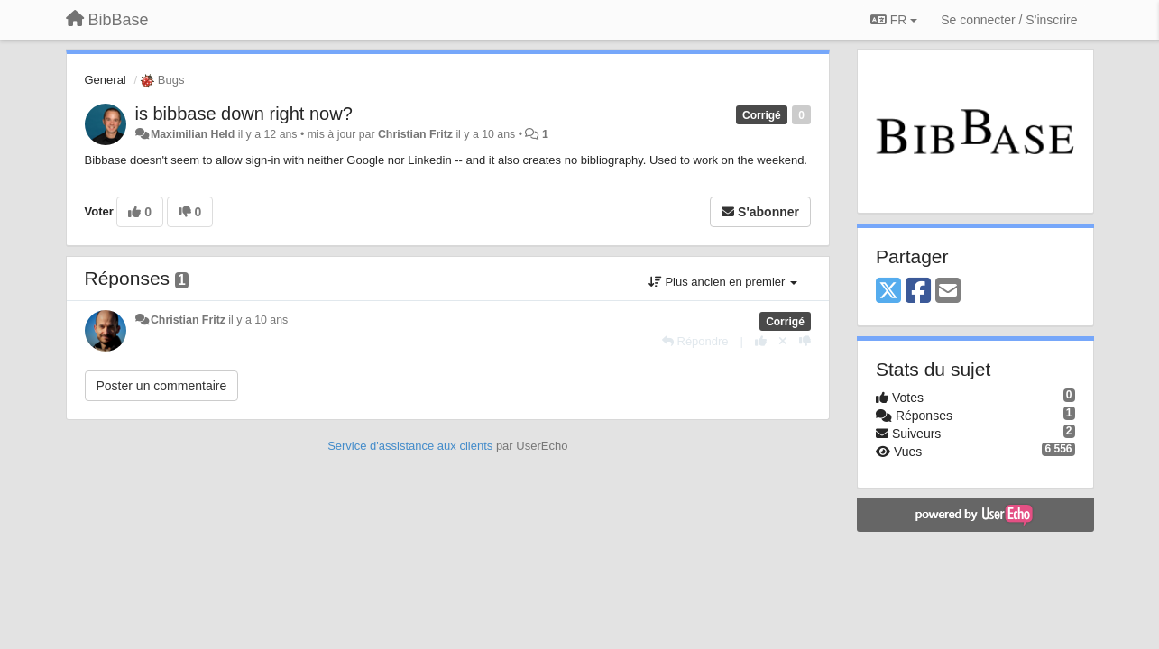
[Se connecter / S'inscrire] (1009, 20)
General (105, 80)
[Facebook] (918, 291)
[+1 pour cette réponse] (761, 341)
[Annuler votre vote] (782, 341)
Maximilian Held (193, 134)
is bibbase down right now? (244, 113)
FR (893, 20)
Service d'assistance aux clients (409, 445)
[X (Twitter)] (888, 291)
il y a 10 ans (258, 320)
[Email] (948, 291)
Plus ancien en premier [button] (722, 281)
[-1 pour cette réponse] (805, 341)
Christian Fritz (415, 134)
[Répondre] (695, 341)
